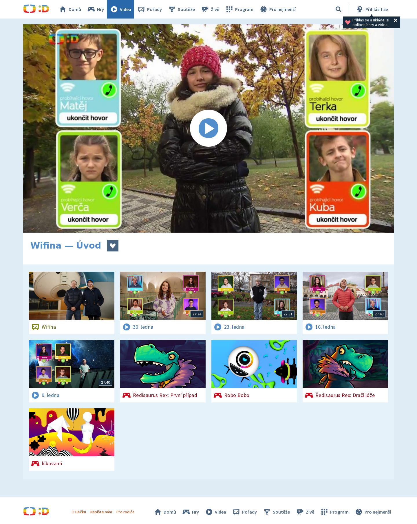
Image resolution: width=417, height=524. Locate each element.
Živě (210, 9)
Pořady (149, 9)
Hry (95, 9)
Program (239, 9)
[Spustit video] (208, 128)
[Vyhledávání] (338, 9)
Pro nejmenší (277, 9)
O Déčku (79, 511)
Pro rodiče (125, 511)
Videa (120, 9)
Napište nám (101, 511)
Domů (69, 9)
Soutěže (181, 9)
